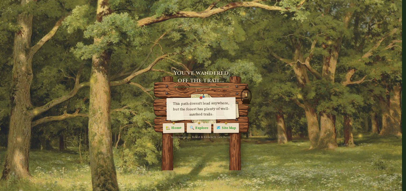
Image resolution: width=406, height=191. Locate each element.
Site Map (226, 128)
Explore (199, 128)
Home (174, 128)
